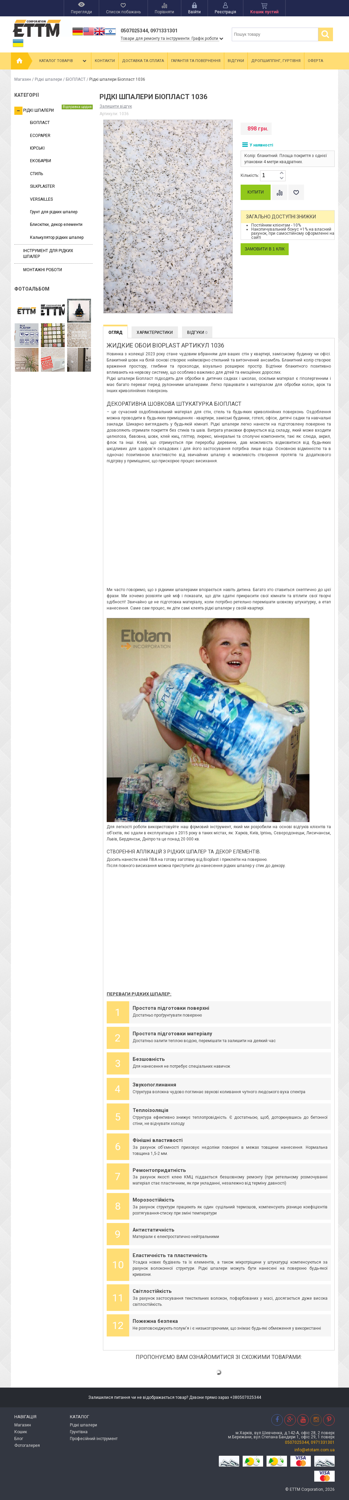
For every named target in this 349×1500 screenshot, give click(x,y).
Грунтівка (79, 1431)
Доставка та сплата (143, 61)
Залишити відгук (116, 106)
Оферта (315, 61)
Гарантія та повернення (196, 61)
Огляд (115, 332)
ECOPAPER (40, 135)
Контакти (105, 61)
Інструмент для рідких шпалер (48, 253)
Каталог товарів (63, 61)
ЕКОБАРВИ (40, 160)
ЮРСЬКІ (37, 148)
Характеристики (155, 332)
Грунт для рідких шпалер (53, 212)
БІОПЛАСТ (76, 79)
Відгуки (236, 61)
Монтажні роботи (42, 269)
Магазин (22, 79)
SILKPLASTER (42, 186)
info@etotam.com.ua (314, 1450)
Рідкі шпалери (48, 79)
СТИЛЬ (36, 173)
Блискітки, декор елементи (56, 224)
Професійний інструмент (94, 1438)
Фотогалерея (27, 1445)
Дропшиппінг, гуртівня (276, 61)
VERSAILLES (41, 199)
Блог (18, 1438)
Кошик (20, 1431)
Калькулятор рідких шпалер (57, 237)
